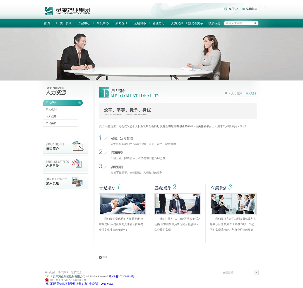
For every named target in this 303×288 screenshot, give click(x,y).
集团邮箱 (251, 8)
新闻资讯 (121, 23)
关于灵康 (66, 23)
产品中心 (84, 23)
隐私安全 (76, 272)
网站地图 (50, 272)
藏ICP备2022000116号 (122, 276)
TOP (105, 257)
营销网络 (140, 23)
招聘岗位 (51, 123)
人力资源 (177, 23)
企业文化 (158, 23)
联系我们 (214, 23)
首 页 (47, 23)
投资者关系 (195, 23)
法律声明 (63, 272)
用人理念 (51, 102)
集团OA (233, 8)
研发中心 (103, 23)
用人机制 (51, 109)
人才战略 (51, 116)
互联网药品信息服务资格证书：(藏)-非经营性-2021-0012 (79, 283)
